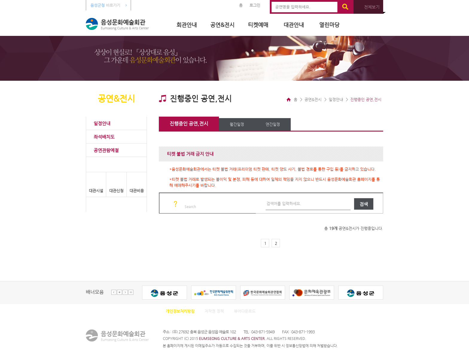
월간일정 (237, 124)
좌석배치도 (104, 136)
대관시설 (96, 190)
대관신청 (116, 190)
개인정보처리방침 (180, 311)
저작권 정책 (214, 311)
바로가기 (105, 5)
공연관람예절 (106, 150)
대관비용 (137, 190)
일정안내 (102, 123)
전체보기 (372, 6)
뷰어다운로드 (244, 311)
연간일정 (273, 124)
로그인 (254, 5)
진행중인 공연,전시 (189, 123)
